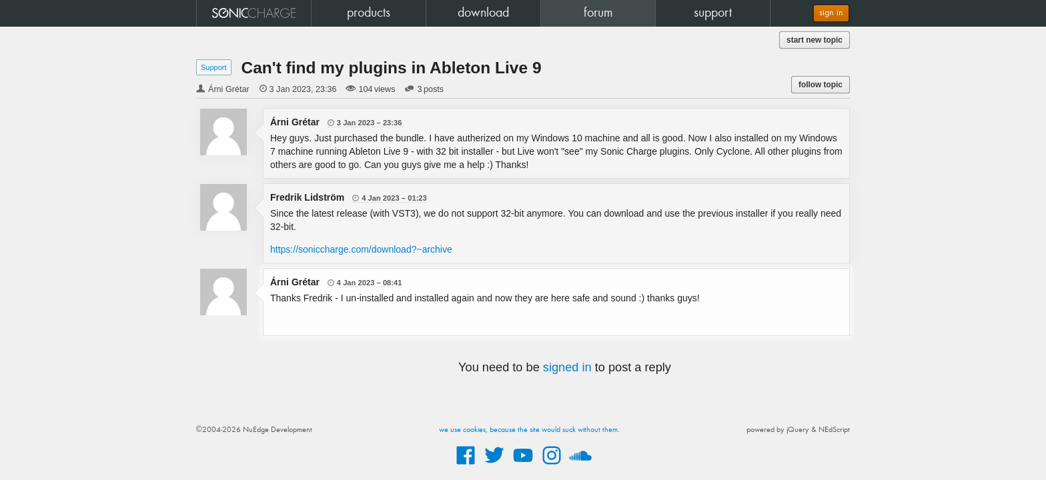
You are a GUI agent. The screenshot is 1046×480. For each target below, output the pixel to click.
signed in (567, 367)
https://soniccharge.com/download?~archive (361, 249)
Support (214, 67)
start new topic (815, 40)
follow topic (821, 84)
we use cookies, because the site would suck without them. (529, 430)
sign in (831, 13)
